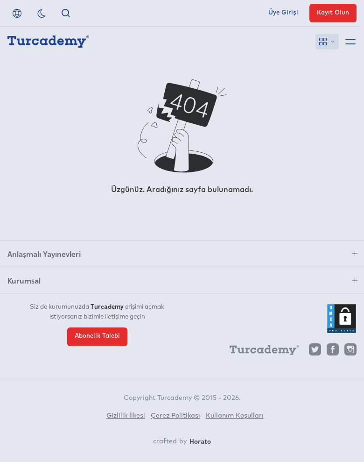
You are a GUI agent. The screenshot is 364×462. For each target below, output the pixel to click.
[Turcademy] (260, 351)
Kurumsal (24, 280)
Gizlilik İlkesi (125, 415)
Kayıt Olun (333, 13)
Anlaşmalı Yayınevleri (44, 253)
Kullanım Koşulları (235, 415)
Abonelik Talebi (97, 336)
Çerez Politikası (175, 415)
